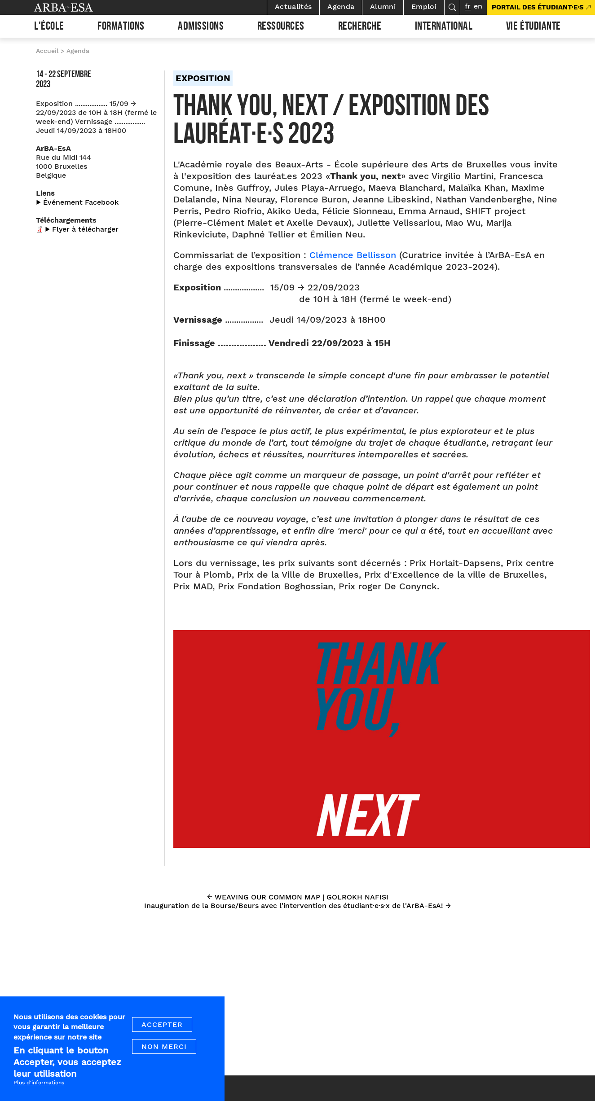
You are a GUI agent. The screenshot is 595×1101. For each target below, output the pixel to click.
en (478, 6)
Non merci (164, 1054)
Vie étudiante (533, 27)
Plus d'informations (38, 1090)
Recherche (360, 27)
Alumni (383, 6)
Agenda (340, 6)
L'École (49, 27)
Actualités (293, 6)
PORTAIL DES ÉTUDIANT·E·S (538, 7)
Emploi (423, 6)
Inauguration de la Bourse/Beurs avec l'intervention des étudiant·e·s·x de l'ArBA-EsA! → (297, 905)
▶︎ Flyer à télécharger (82, 229)
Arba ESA (78, 7)
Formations (120, 27)
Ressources (280, 27)
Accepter (162, 1032)
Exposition (203, 78)
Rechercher (452, 7)
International (444, 27)
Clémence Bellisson (352, 255)
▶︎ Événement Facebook (77, 202)
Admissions (201, 27)
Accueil (47, 50)
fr (468, 6)
